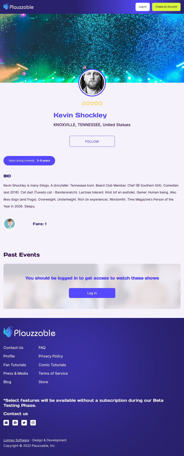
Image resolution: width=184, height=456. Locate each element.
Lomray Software (16, 440)
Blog (7, 382)
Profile (9, 356)
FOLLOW (92, 141)
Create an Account (166, 6)
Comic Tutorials (52, 365)
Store (43, 382)
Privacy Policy (51, 356)
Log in (92, 293)
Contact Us (13, 348)
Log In (142, 6)
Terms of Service (53, 373)
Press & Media (15, 373)
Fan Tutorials (14, 365)
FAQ (42, 348)
